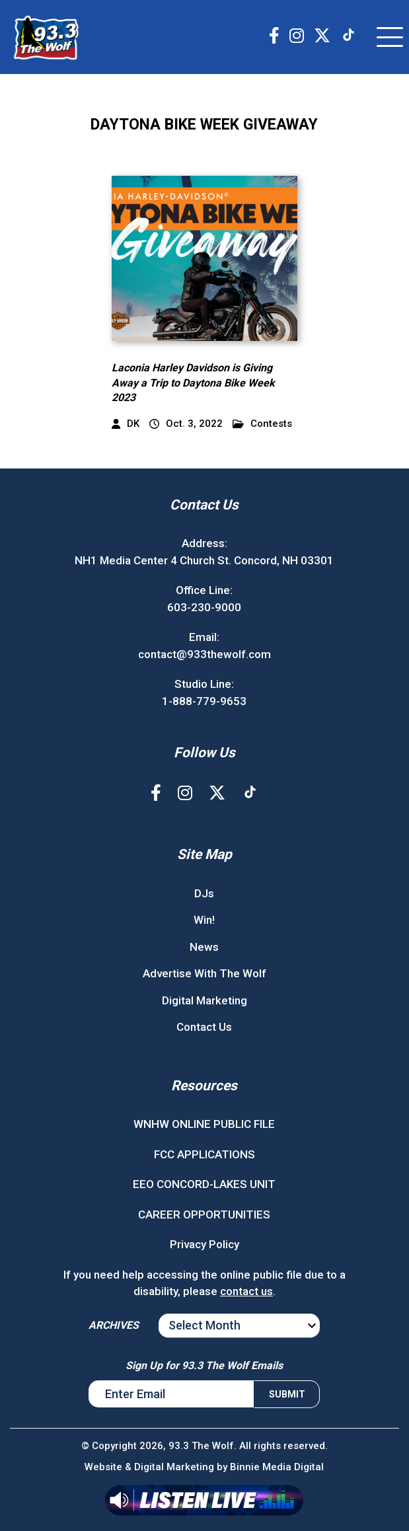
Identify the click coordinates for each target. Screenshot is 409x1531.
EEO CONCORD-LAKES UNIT (204, 1184)
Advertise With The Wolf (204, 973)
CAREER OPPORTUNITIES (204, 1214)
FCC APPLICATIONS (204, 1154)
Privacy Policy (204, 1244)
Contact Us (204, 1026)
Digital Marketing (204, 1000)
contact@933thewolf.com (204, 654)
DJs (204, 893)
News (204, 946)
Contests (262, 424)
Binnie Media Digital (277, 1467)
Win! (204, 919)
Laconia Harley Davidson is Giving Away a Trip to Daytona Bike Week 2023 (193, 382)
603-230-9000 (204, 607)
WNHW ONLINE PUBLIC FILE (204, 1124)
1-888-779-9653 (204, 701)
